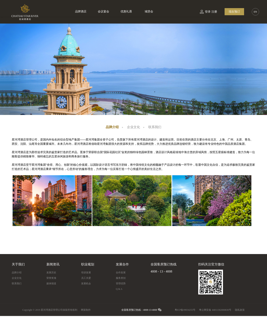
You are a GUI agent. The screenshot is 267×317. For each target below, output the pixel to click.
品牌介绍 (112, 127)
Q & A (119, 289)
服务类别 (121, 278)
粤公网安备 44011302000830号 (215, 309)
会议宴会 (103, 11)
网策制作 (86, 309)
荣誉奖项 (51, 278)
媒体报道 (51, 283)
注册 (214, 11)
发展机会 (86, 283)
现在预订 (234, 11)
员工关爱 (86, 278)
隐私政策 (240, 309)
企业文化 (133, 127)
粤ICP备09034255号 (185, 309)
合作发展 (121, 272)
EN (255, 11)
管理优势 (121, 283)
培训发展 (86, 272)
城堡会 (149, 11)
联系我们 (154, 127)
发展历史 (51, 272)
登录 (208, 11)
